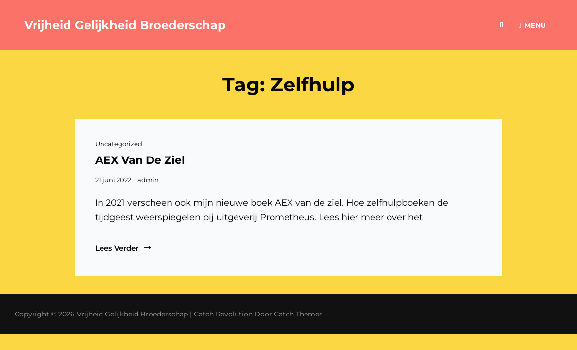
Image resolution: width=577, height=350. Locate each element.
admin (148, 180)
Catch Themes (298, 314)
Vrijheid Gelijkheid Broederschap (125, 25)
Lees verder (124, 248)
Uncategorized (118, 144)
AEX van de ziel (140, 160)
